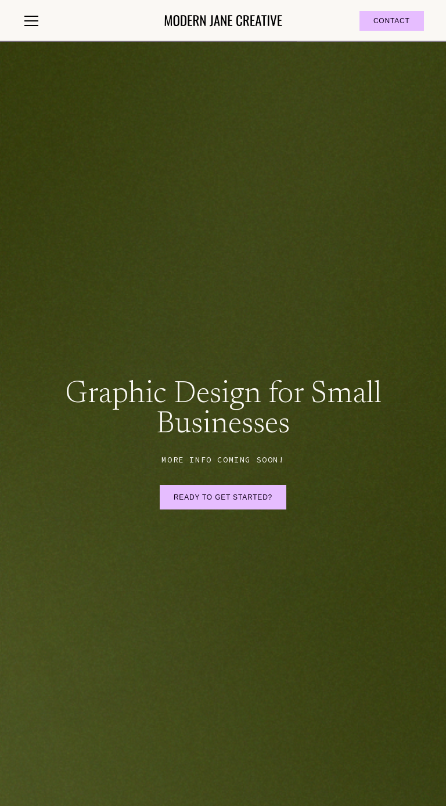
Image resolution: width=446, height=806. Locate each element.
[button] (85, 21)
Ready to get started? (223, 497)
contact (391, 21)
